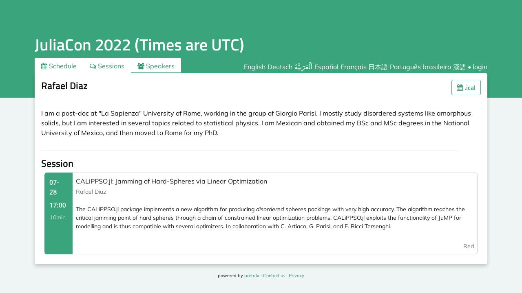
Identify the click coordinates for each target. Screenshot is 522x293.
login (480, 67)
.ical (466, 87)
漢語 (459, 67)
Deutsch (280, 67)
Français (354, 67)
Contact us (274, 275)
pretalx (251, 275)
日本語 (378, 67)
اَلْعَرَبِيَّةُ (303, 67)
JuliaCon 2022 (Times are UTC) (139, 44)
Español (326, 67)
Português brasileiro (420, 67)
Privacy (296, 275)
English (254, 67)
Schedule (59, 66)
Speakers (156, 66)
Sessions (107, 66)
